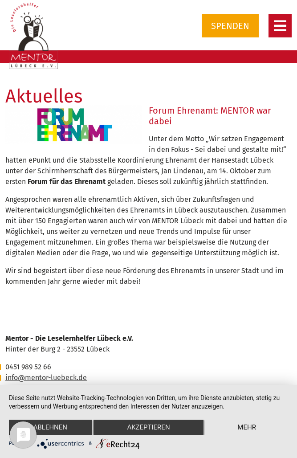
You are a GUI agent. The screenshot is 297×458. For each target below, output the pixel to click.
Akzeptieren (148, 427)
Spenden (230, 25)
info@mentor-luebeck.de (46, 377)
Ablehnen (50, 427)
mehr (246, 427)
